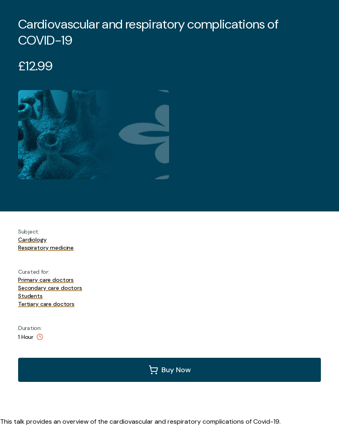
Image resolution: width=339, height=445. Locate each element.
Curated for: (34, 271)
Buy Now (176, 370)
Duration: (29, 328)
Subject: (28, 231)
